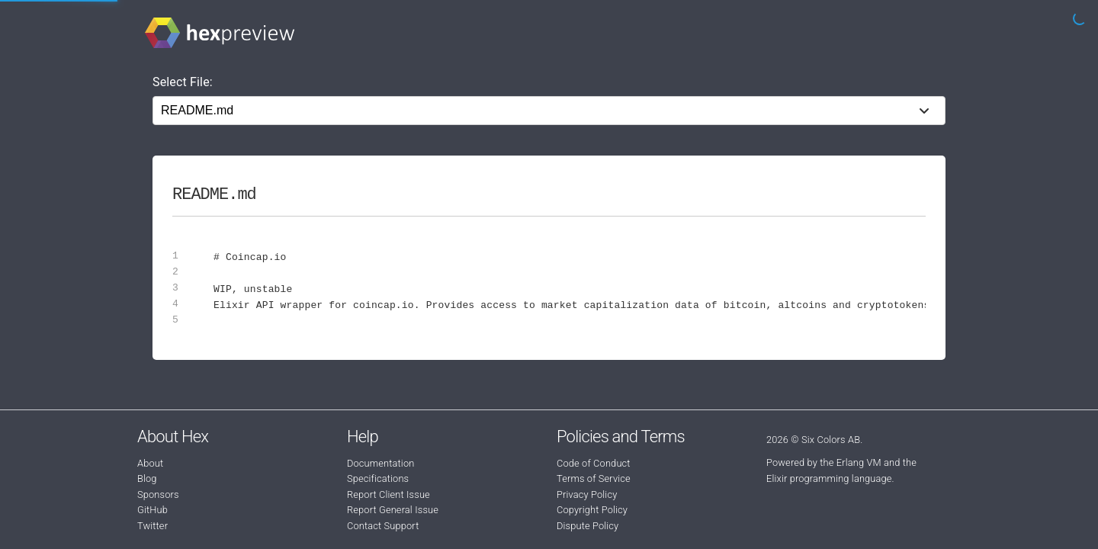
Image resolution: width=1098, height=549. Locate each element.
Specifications (378, 478)
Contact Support (383, 525)
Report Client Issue (388, 494)
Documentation (380, 463)
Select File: (182, 82)
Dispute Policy (587, 525)
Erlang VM (858, 462)
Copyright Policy (592, 509)
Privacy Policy (587, 494)
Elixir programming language (829, 478)
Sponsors (158, 494)
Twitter (152, 525)
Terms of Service (594, 478)
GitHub (152, 509)
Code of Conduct (594, 463)
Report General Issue (392, 509)
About (150, 463)
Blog (147, 478)
